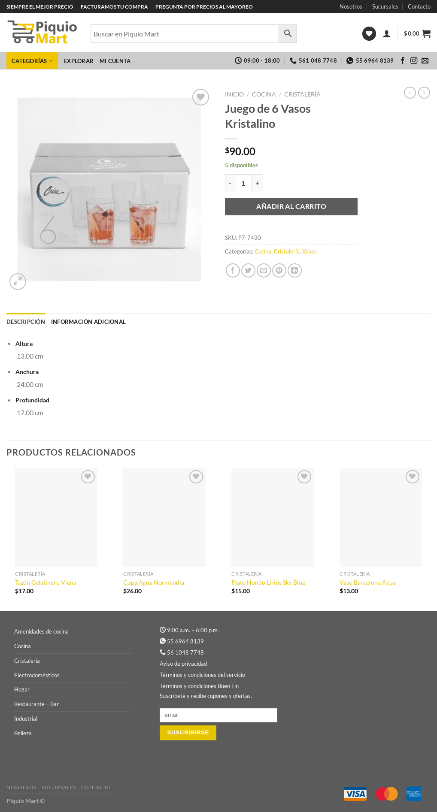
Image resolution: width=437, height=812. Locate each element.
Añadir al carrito (291, 206)
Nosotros (351, 6)
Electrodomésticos (37, 675)
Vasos (309, 251)
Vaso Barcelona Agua (368, 582)
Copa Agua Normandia (153, 582)
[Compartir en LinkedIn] (295, 270)
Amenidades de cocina (41, 631)
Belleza (23, 733)
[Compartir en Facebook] (233, 270)
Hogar (22, 689)
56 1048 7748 (185, 652)
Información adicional (88, 321)
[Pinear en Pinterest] (279, 270)
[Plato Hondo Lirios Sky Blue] (272, 517)
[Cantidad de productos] (243, 182)
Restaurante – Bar (36, 703)
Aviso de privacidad (183, 663)
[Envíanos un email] (425, 61)
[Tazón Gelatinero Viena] (56, 517)
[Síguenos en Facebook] (402, 61)
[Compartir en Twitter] (248, 270)
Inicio (234, 94)
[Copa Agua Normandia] (164, 517)
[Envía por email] (264, 270)
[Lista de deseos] (369, 34)
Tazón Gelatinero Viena (45, 582)
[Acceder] (386, 33)
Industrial (25, 718)
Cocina (264, 94)
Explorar (79, 60)
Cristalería (302, 94)
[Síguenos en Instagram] (413, 61)
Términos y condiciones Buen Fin (199, 685)
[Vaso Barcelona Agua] (381, 517)
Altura (24, 343)
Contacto (419, 6)
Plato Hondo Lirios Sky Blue (268, 582)
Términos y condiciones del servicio (202, 674)
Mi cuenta (115, 60)
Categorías (32, 61)
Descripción (25, 321)
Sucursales (385, 6)
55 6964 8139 (185, 641)
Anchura (27, 371)
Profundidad (32, 400)
